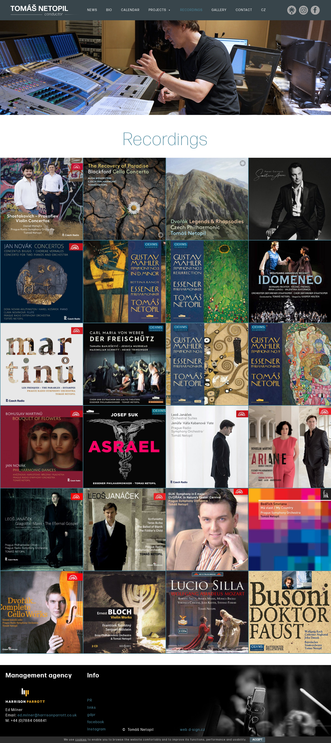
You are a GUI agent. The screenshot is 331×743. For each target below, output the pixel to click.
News (92, 10)
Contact (244, 10)
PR (89, 700)
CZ (263, 10)
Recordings (191, 10)
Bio (109, 10)
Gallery (219, 10)
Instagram (96, 729)
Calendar (130, 10)
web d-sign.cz (192, 730)
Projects (160, 10)
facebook (95, 722)
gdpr (91, 715)
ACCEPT (257, 739)
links (91, 708)
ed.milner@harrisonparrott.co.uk (47, 715)
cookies (81, 739)
